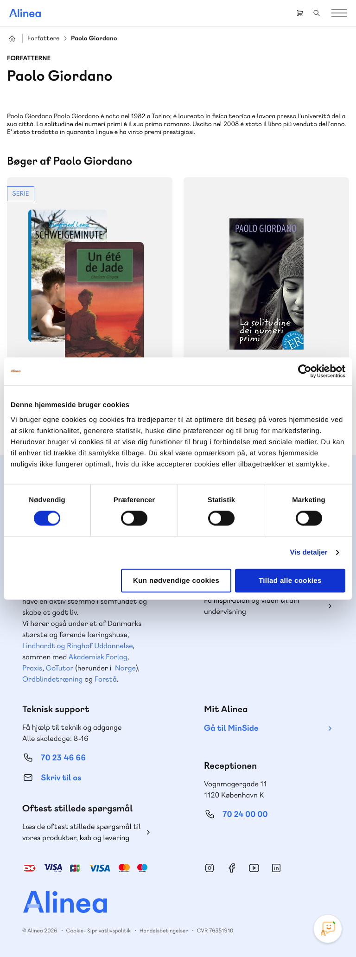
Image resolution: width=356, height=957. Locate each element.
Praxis (32, 668)
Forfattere (43, 39)
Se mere (89, 298)
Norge (125, 668)
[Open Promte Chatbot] (327, 928)
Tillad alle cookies (290, 580)
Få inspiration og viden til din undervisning (251, 605)
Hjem (12, 38)
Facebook (231, 868)
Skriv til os (61, 777)
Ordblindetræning (52, 679)
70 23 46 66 (63, 758)
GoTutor (60, 668)
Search (316, 13)
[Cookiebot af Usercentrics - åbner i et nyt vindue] (304, 371)
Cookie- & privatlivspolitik (98, 930)
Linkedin (276, 868)
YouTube (254, 868)
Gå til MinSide (231, 728)
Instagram (209, 868)
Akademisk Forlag (98, 657)
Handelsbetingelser (164, 930)
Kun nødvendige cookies (176, 580)
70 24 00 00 (245, 814)
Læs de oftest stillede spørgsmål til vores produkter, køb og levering (81, 832)
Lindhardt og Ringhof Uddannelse (77, 646)
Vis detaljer (309, 552)
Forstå (106, 679)
